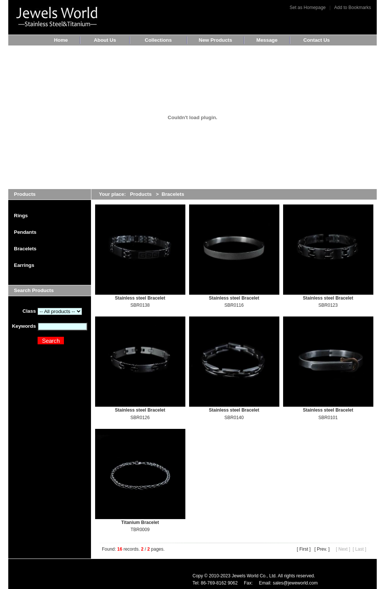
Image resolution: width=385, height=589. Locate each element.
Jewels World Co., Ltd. (254, 575)
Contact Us (316, 40)
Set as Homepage (308, 7)
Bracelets (173, 194)
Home (61, 40)
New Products (215, 40)
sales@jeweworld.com (295, 583)
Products (141, 194)
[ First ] (304, 549)
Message (266, 40)
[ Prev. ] (321, 549)
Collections (158, 40)
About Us (105, 40)
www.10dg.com (48, 579)
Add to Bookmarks (352, 7)
